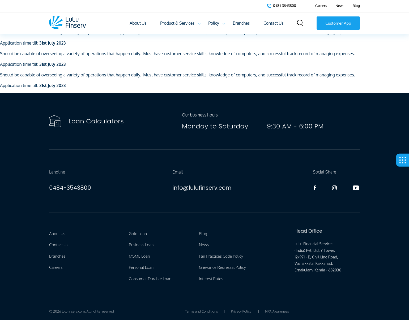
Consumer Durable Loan (150, 278)
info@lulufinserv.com (201, 188)
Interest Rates (211, 278)
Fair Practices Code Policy (221, 256)
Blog (356, 5)
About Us (138, 23)
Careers (321, 5)
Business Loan (141, 244)
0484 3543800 (281, 5)
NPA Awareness (277, 311)
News (339, 5)
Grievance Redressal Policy (222, 267)
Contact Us (273, 23)
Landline (57, 172)
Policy (213, 23)
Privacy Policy (241, 311)
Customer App (338, 23)
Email (177, 172)
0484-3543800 (70, 188)
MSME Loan (139, 256)
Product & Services (177, 23)
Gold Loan (138, 233)
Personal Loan (141, 267)
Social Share (324, 172)
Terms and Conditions (201, 311)
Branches (241, 23)
